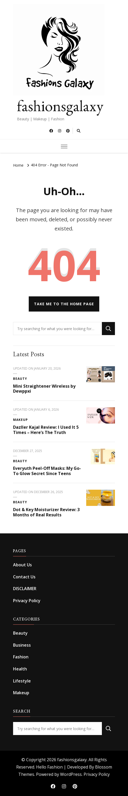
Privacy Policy (26, 600)
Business (22, 645)
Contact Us (24, 577)
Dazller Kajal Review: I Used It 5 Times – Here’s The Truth (46, 429)
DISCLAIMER (24, 588)
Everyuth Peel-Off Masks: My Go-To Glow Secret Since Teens (47, 470)
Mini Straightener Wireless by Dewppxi (44, 388)
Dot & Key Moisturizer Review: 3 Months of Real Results (46, 512)
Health (20, 669)
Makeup (20, 419)
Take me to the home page (64, 303)
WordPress (71, 774)
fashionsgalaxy (60, 105)
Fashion (20, 657)
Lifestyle (22, 681)
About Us (22, 565)
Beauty (20, 378)
